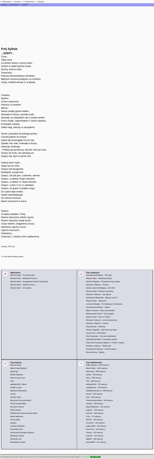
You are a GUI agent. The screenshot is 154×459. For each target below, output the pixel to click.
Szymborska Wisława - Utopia (98, 307)
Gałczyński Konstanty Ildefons (22, 432)
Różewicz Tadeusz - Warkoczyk (98, 346)
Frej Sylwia (13, 5)
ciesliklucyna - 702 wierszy (96, 387)
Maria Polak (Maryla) (18, 368)
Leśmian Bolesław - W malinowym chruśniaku (104, 304)
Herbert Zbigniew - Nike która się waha (101, 330)
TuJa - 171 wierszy (93, 416)
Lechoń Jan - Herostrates (96, 333)
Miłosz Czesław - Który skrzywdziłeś (100, 310)
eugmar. (13, 423)
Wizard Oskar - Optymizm (96, 301)
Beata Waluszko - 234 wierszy (98, 407)
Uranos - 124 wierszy (94, 432)
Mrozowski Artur (16, 429)
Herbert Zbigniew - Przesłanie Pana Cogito (103, 281)
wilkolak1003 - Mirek (18, 384)
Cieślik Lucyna (16, 387)
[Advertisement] (77, 21)
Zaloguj (41, 2)
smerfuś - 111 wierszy (94, 436)
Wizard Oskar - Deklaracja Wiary (99, 278)
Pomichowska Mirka (18, 404)
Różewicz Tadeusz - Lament (97, 323)
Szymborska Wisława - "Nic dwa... (99, 275)
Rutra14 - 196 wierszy (94, 413)
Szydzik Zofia (15, 397)
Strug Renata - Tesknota (95, 327)
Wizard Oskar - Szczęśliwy (20, 288)
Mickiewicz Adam (17, 436)
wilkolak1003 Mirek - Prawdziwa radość (101, 339)
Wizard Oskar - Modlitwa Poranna (23, 278)
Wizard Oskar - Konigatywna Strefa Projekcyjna (29, 281)
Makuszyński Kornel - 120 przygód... (100, 314)
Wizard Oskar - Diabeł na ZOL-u (23, 285)
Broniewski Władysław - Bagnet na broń (101, 298)
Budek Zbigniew (16, 375)
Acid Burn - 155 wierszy (95, 423)
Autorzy (4, 5)
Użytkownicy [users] (29, 2)
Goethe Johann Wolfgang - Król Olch (100, 288)
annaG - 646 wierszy (94, 394)
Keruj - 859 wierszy (93, 378)
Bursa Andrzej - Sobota (95, 352)
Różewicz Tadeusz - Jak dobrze (98, 294)
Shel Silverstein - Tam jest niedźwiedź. (101, 336)
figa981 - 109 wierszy (94, 439)
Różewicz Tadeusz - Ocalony (97, 285)
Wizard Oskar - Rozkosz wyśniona (99, 291)
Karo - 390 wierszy (93, 397)
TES (12, 381)
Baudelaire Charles (17, 442)
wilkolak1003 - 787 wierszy (96, 384)
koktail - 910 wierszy (94, 375)
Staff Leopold (15, 410)
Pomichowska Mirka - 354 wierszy (99, 400)
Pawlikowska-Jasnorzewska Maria (23, 413)
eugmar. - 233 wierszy (95, 410)
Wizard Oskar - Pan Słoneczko (22, 275)
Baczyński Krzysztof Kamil (20, 400)
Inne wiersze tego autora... (14, 256)
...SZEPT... (24, 5)
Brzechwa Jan (16, 439)
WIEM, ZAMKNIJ (95, 456)
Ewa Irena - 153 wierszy (95, 429)
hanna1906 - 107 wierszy (96, 442)
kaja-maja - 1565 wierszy (96, 371)
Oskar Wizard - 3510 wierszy (97, 365)
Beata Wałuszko (16, 416)
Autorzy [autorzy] (18, 2)
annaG (13, 394)
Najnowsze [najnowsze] (7, 2)
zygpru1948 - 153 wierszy (96, 426)
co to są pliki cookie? (85, 456)
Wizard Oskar (15, 365)
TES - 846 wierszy (93, 381)
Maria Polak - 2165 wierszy (96, 368)
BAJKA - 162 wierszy (94, 420)
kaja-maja (14, 371)
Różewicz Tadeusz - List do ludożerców (101, 320)
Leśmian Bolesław (17, 426)
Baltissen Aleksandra (18, 391)
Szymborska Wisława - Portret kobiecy (101, 349)
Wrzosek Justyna (17, 407)
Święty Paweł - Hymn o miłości (98, 317)
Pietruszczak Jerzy (17, 378)
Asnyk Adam (15, 420)
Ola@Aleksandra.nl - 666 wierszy (99, 391)
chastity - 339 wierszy (94, 404)
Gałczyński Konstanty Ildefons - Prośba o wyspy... (105, 343)
